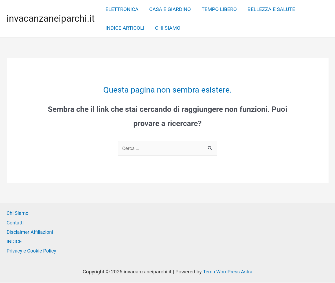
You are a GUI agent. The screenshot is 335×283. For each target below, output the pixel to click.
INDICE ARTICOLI (124, 28)
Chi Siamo (18, 214)
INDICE (15, 242)
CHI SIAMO (166, 28)
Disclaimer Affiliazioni (31, 233)
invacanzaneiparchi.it (51, 18)
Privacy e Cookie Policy (33, 251)
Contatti (16, 223)
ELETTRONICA (121, 9)
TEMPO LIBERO (217, 9)
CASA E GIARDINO (169, 9)
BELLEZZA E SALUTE (269, 9)
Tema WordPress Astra (228, 272)
